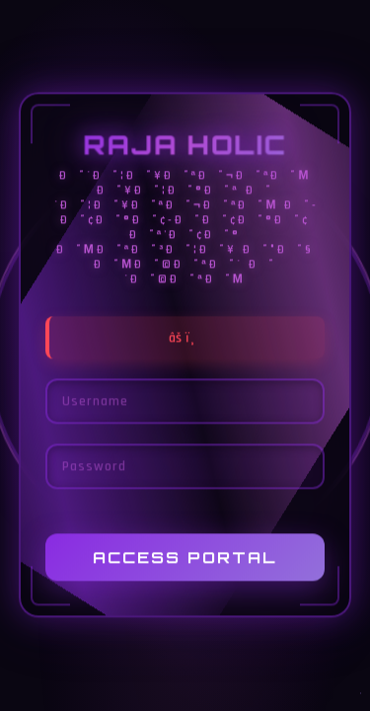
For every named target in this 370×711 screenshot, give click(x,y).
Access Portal (185, 558)
